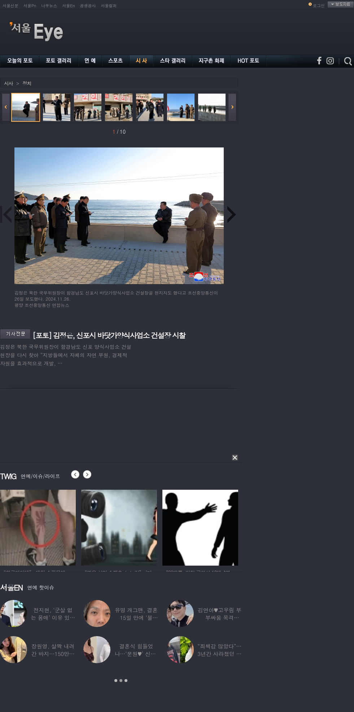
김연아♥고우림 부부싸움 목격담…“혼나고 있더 (219, 617)
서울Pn (29, 5)
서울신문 (10, 5)
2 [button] (120, 680)
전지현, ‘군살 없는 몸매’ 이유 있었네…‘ (53, 617)
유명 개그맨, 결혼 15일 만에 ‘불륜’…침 (136, 617)
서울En (68, 5)
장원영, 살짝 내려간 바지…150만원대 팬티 (53, 653)
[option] (38, 526)
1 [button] (115, 680)
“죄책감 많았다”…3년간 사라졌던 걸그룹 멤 (219, 653)
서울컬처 (109, 5)
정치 (26, 83)
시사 (8, 83)
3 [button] (125, 680)
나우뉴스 (49, 5)
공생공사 (88, 5)
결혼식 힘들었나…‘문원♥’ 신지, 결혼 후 (136, 653)
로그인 (319, 5)
